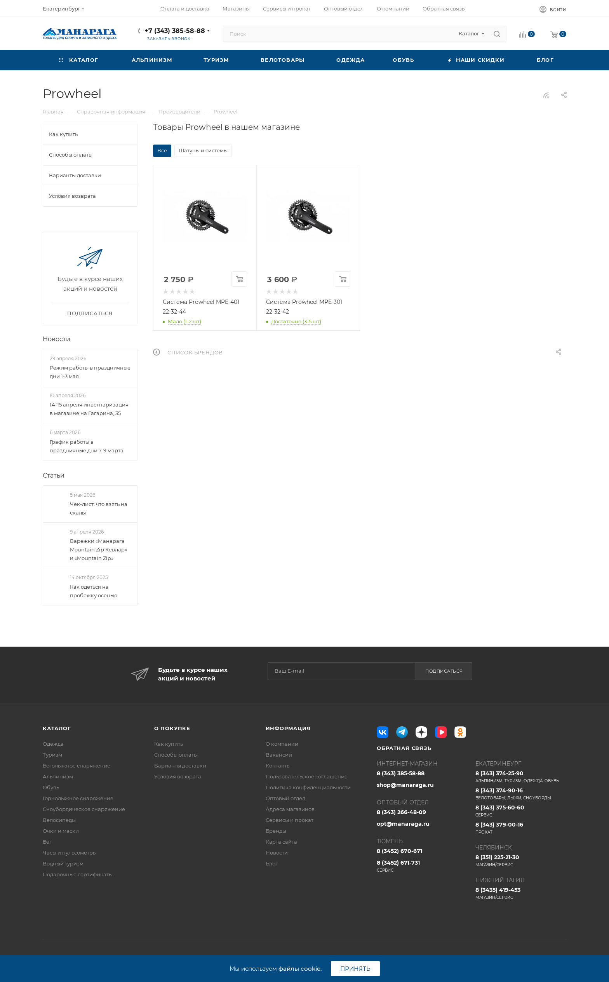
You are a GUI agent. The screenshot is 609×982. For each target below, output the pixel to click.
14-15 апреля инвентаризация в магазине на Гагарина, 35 (89, 409)
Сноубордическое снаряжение (84, 809)
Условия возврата (177, 776)
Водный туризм (63, 863)
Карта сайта (281, 842)
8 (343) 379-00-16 (520, 828)
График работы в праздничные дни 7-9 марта (87, 446)
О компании (282, 744)
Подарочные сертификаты (78, 874)
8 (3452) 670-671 (399, 851)
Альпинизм (58, 776)
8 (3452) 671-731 (422, 866)
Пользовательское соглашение (307, 776)
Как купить (168, 744)
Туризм (52, 755)
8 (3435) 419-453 (520, 893)
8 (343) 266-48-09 (401, 812)
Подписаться (444, 671)
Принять (355, 968)
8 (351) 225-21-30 (520, 861)
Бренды (276, 831)
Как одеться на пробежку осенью (93, 591)
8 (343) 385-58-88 (401, 773)
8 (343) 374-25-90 (520, 777)
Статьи (53, 475)
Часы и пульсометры (70, 852)
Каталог (57, 728)
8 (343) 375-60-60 (520, 811)
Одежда (53, 744)
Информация (288, 728)
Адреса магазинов (290, 809)
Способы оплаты (176, 755)
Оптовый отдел (285, 798)
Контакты (278, 765)
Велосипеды (59, 820)
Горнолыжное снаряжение (78, 798)
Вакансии (279, 755)
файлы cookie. (300, 968)
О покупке (172, 728)
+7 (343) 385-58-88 (174, 31)
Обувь (51, 787)
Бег (47, 842)
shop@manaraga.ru (405, 784)
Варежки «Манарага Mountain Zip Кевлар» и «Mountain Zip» (98, 549)
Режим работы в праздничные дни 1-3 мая (90, 372)
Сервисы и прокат (289, 820)
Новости (56, 339)
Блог (272, 863)
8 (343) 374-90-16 (520, 794)
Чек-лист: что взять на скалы (98, 508)
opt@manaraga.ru (403, 823)
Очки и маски (61, 831)
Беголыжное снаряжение (76, 765)
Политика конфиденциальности (308, 787)
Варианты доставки (180, 765)
